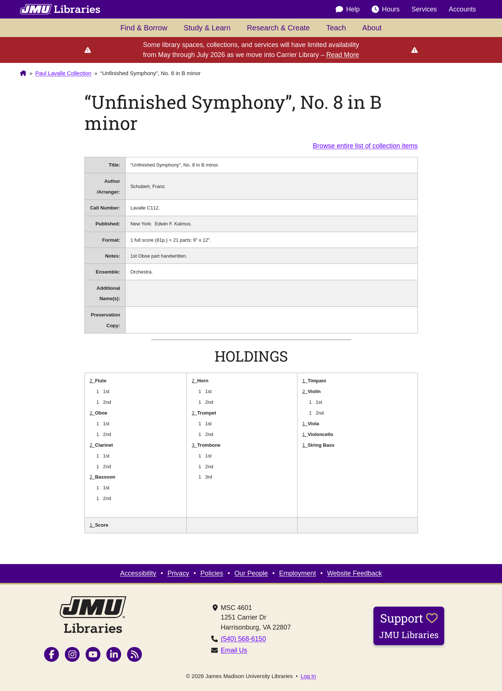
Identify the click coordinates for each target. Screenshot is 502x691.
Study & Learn (207, 28)
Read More (342, 54)
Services (424, 9)
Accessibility (138, 573)
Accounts (462, 9)
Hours (386, 9)
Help (348, 9)
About (372, 28)
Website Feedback (354, 573)
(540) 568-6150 (243, 639)
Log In (308, 676)
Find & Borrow (143, 28)
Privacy (178, 573)
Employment (297, 573)
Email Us (234, 650)
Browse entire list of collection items (365, 146)
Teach (336, 28)
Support (409, 625)
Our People (251, 573)
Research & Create (278, 28)
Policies (211, 573)
